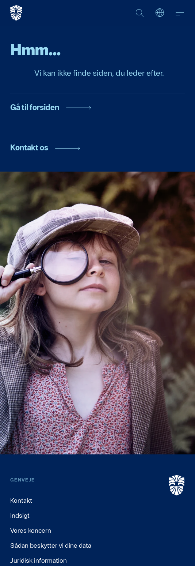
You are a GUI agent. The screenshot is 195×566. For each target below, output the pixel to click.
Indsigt (20, 515)
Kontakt (21, 500)
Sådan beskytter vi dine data (50, 545)
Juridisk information (38, 560)
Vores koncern (30, 530)
